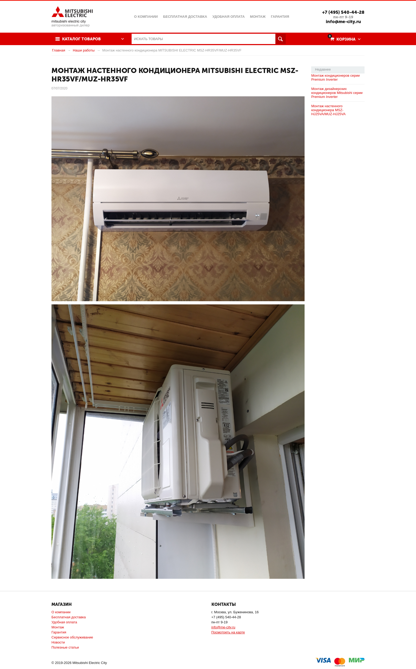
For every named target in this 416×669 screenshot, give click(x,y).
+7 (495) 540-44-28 (343, 12)
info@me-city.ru (343, 21)
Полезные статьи (65, 647)
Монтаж (57, 627)
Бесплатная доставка (68, 617)
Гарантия (58, 632)
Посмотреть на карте (228, 632)
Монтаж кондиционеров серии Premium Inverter (335, 77)
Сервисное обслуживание (72, 637)
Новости (58, 642)
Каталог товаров (81, 39)
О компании (61, 612)
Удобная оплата (64, 622)
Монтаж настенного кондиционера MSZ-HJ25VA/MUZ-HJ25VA (328, 110)
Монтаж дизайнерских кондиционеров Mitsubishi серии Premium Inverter (336, 93)
